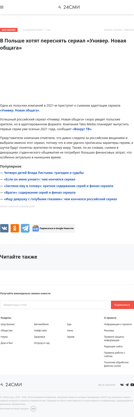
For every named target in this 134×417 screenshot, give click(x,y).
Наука (4, 336)
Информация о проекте (118, 324)
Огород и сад (41, 343)
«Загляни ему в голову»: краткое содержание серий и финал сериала (58, 186)
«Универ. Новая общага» (19, 110)
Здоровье (39, 336)
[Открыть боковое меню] (1, 7)
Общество (7, 330)
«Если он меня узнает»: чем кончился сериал (39, 179)
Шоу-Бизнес (9, 29)
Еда (69, 324)
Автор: (17, 206)
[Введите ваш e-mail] (56, 305)
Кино (70, 330)
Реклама (109, 330)
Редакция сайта (113, 346)
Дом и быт (7, 343)
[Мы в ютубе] (132, 384)
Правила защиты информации (114, 338)
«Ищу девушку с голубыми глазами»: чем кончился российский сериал (60, 199)
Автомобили (41, 324)
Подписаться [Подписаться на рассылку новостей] (122, 304)
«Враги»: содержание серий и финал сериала (40, 192)
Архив (70, 336)
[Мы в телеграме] (127, 384)
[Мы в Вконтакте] (122, 384)
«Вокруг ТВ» (81, 129)
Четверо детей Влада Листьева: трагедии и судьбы (44, 173)
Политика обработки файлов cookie (116, 364)
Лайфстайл (40, 330)
